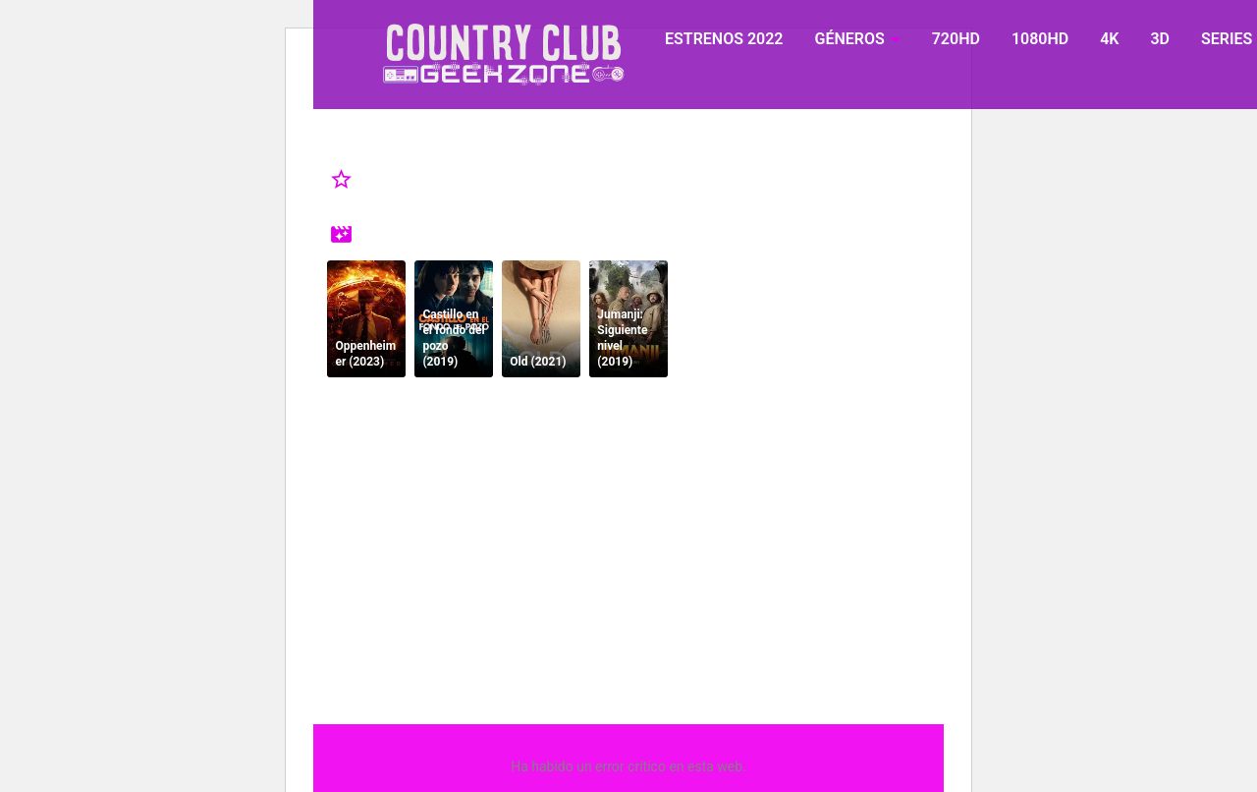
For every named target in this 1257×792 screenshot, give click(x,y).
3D (1160, 38)
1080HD (1039, 38)
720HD (956, 38)
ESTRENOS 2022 (724, 38)
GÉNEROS (849, 38)
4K (1109, 38)
